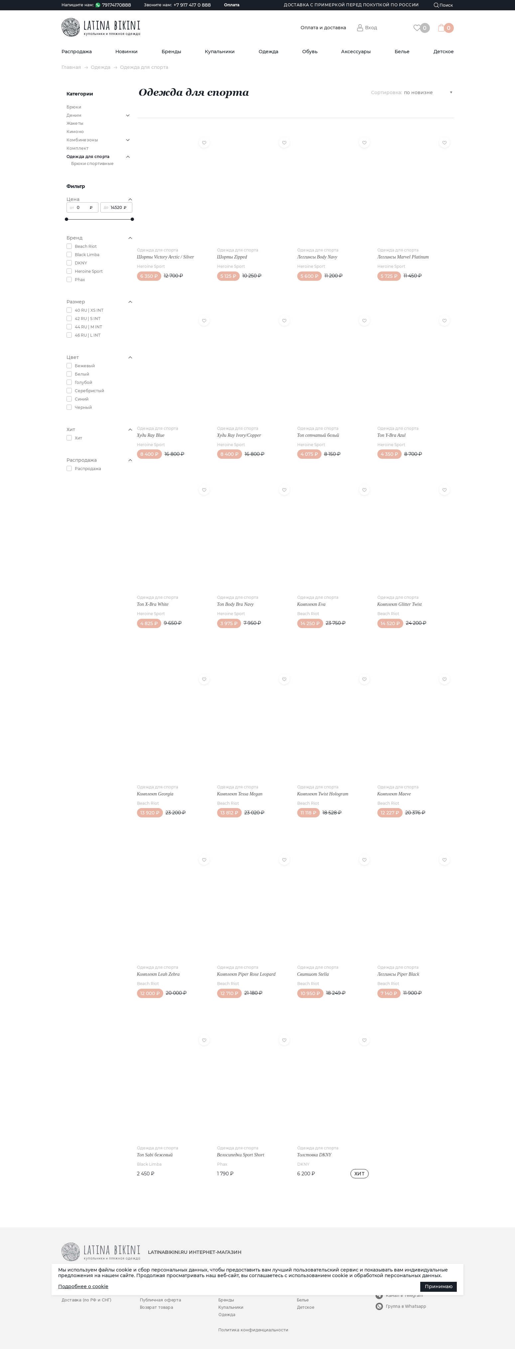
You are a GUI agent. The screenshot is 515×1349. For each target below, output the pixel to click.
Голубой (83, 382)
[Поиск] (443, 5)
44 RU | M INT (88, 326)
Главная (71, 67)
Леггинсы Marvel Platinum (403, 256)
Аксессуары (356, 52)
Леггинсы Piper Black (398, 974)
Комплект (77, 148)
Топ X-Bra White (153, 604)
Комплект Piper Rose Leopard (246, 974)
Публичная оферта (160, 1299)
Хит (78, 437)
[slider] (66, 219)
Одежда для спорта (157, 250)
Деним (74, 115)
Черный (83, 407)
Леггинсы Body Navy (317, 256)
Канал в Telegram (404, 1295)
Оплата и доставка (323, 28)
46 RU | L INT (87, 335)
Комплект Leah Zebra (158, 974)
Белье (402, 52)
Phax (80, 279)
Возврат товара (156, 1307)
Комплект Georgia (155, 793)
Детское (444, 52)
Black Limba (87, 254)
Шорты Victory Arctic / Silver (165, 256)
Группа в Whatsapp (406, 1306)
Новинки (126, 52)
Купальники (220, 52)
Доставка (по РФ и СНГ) (86, 1299)
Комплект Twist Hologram (322, 793)
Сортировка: (386, 92)
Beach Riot (86, 246)
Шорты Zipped (232, 256)
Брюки (73, 106)
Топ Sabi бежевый (155, 1154)
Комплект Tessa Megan (240, 793)
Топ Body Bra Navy (235, 604)
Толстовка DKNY (314, 1154)
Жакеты (75, 123)
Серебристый (89, 390)
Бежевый (85, 365)
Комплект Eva (311, 604)
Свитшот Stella (313, 974)
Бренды (171, 52)
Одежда (268, 52)
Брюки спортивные (92, 163)
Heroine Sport (89, 271)
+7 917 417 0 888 (192, 5)
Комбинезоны (82, 139)
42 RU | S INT (87, 318)
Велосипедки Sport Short (240, 1154)
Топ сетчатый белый (318, 435)
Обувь (310, 52)
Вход (371, 28)
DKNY (81, 262)
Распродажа (77, 52)
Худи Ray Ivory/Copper (239, 435)
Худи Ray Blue (151, 435)
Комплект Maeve (394, 793)
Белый (82, 374)
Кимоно (75, 131)
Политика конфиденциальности (253, 1329)
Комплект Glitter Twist (399, 604)
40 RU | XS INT (89, 310)
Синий (81, 399)
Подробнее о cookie (83, 1286)
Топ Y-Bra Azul (391, 435)
